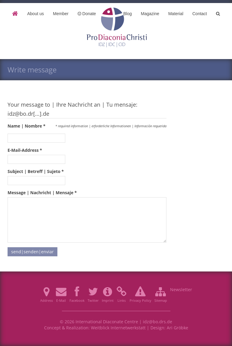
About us (35, 13)
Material (175, 13)
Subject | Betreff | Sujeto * (36, 171)
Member (60, 13)
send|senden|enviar (32, 252)
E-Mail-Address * (25, 150)
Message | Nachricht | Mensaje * (42, 192)
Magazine (150, 13)
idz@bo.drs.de (157, 321)
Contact (199, 13)
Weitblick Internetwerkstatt (118, 328)
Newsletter (181, 289)
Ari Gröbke (177, 328)
